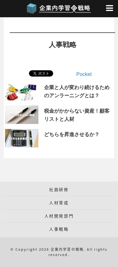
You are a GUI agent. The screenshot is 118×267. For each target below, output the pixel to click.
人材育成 (59, 203)
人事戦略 (59, 229)
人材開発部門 (59, 216)
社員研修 (59, 189)
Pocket (84, 74)
